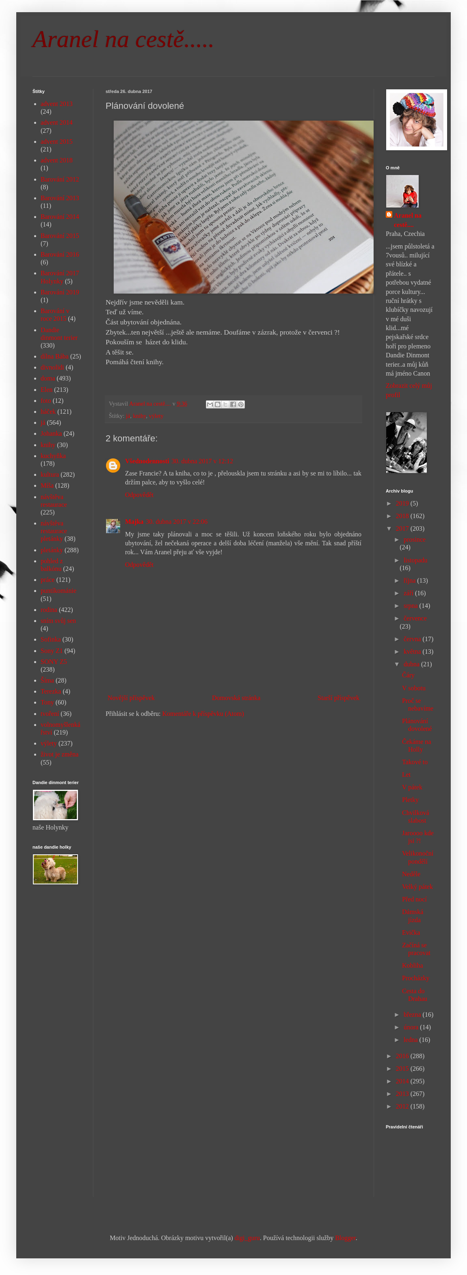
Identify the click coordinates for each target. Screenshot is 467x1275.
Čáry (408, 675)
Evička (411, 932)
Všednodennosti (147, 461)
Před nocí (414, 899)
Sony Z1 (52, 650)
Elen (46, 389)
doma (48, 378)
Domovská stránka (236, 697)
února (412, 1027)
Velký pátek (417, 886)
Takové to (415, 762)
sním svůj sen (58, 620)
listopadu (416, 560)
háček (48, 411)
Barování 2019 (60, 292)
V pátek (412, 787)
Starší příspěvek (338, 697)
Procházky (416, 978)
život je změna (59, 754)
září (409, 593)
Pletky (410, 799)
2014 (403, 1081)
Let (406, 774)
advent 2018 (57, 160)
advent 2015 (57, 141)
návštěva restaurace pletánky (54, 531)
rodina (49, 609)
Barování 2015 (60, 235)
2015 (403, 1068)
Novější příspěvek (131, 697)
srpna (411, 605)
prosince (415, 539)
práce (48, 579)
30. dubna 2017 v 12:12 (202, 461)
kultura (50, 474)
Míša (47, 485)
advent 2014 (57, 122)
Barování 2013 (60, 197)
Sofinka (51, 639)
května (413, 651)
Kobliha (412, 965)
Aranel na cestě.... (408, 220)
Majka (134, 521)
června (413, 638)
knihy (139, 416)
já (128, 416)
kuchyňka (53, 455)
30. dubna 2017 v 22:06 (177, 521)
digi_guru (247, 1237)
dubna (412, 664)
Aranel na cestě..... (123, 39)
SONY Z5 (54, 661)
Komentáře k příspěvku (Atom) (203, 713)
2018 (403, 515)
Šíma (47, 680)
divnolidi (52, 367)
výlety (156, 416)
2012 (403, 1106)
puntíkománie (58, 590)
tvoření (50, 713)
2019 (403, 503)
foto (46, 400)
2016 (403, 1055)
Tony (47, 702)
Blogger (345, 1237)
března (413, 1014)
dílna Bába (55, 356)
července (415, 618)
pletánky (52, 550)
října (410, 580)
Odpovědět (139, 494)
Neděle (411, 874)
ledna (411, 1039)
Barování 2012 (60, 179)
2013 (403, 1093)
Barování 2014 (60, 216)
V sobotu (414, 688)
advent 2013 (57, 103)
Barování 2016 (60, 254)
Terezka (51, 691)
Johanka (51, 433)
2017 (403, 528)
